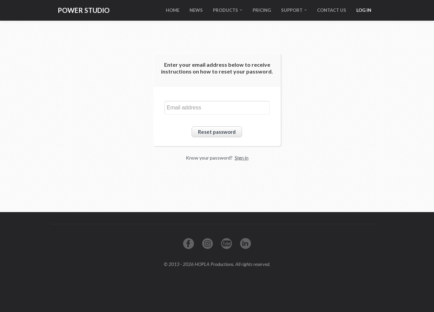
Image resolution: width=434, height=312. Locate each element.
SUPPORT (294, 10)
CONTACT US (331, 10)
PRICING (262, 10)
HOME (172, 10)
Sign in (242, 158)
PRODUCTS (227, 10)
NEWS (196, 10)
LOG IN (363, 10)
